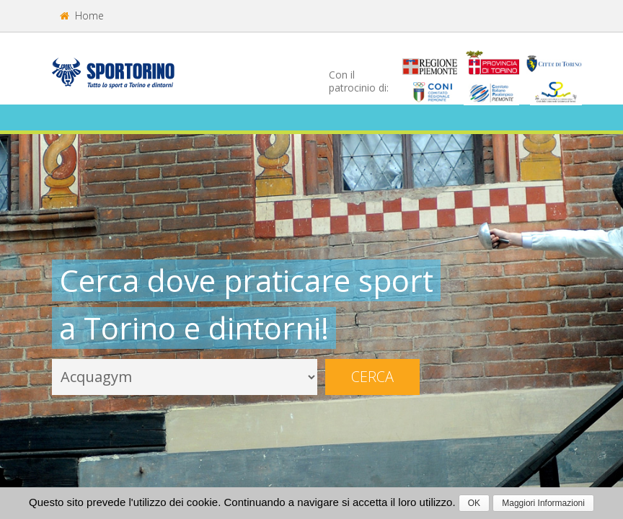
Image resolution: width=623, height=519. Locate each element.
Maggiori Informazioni (543, 503)
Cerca (372, 376)
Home (82, 15)
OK (474, 503)
